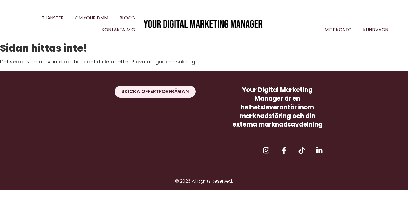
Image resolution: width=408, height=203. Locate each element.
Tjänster (53, 18)
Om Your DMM (91, 18)
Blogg (127, 18)
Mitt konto (338, 30)
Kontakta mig (118, 30)
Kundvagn (375, 30)
